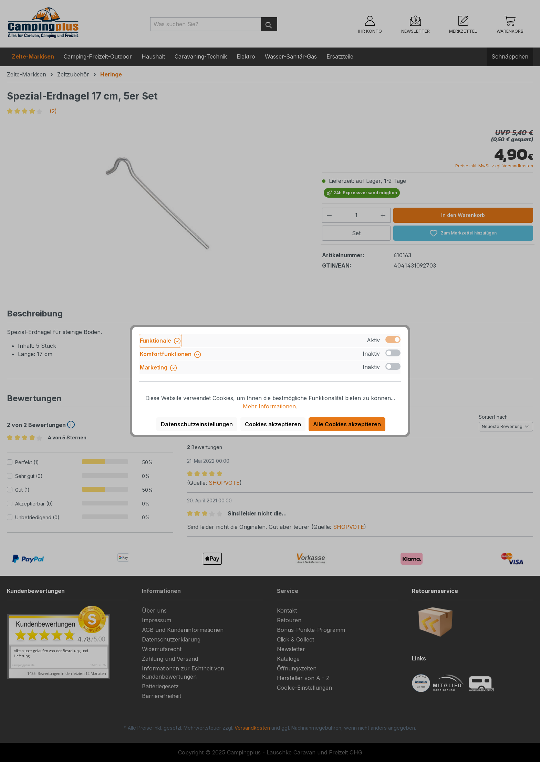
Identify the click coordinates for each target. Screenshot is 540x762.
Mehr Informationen (269, 406)
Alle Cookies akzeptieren (347, 424)
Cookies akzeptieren (273, 424)
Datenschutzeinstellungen (197, 424)
